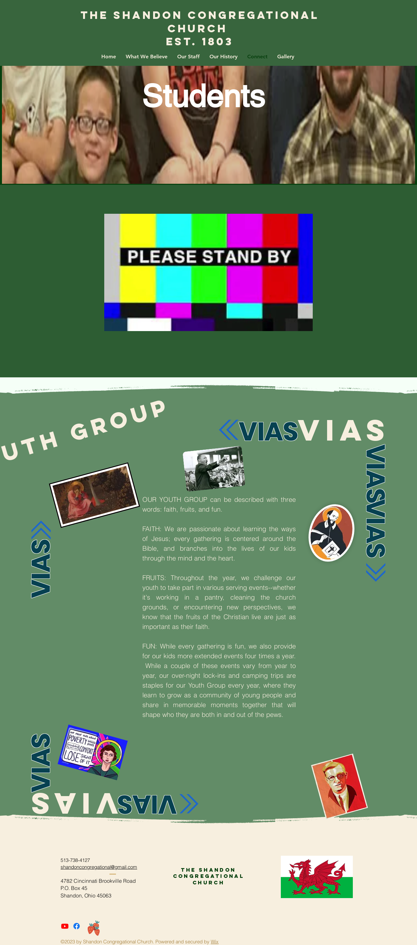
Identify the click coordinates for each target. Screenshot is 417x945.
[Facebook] (76, 926)
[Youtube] (65, 926)
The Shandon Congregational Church (199, 21)
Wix (215, 941)
